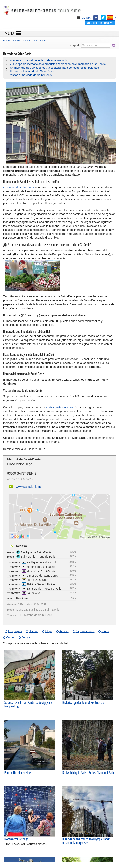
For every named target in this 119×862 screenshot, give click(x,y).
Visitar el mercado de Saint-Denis (31, 74)
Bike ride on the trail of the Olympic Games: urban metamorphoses (86, 841)
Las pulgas (15, 631)
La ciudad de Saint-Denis (19, 187)
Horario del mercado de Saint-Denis (32, 71)
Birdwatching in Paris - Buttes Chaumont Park (88, 773)
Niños (105, 631)
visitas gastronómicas (59, 407)
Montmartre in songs (16, 839)
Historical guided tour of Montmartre (83, 703)
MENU (9, 33)
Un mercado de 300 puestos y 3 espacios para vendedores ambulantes (54, 67)
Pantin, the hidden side (17, 773)
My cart (83, 17)
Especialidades (85, 631)
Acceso (63, 631)
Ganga (26, 637)
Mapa (48, 631)
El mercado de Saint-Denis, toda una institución (39, 60)
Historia (33, 631)
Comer (10, 637)
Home (6, 40)
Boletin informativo (100, 22)
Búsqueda (74, 45)
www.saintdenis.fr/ (28, 486)
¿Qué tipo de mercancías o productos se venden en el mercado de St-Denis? (58, 64)
